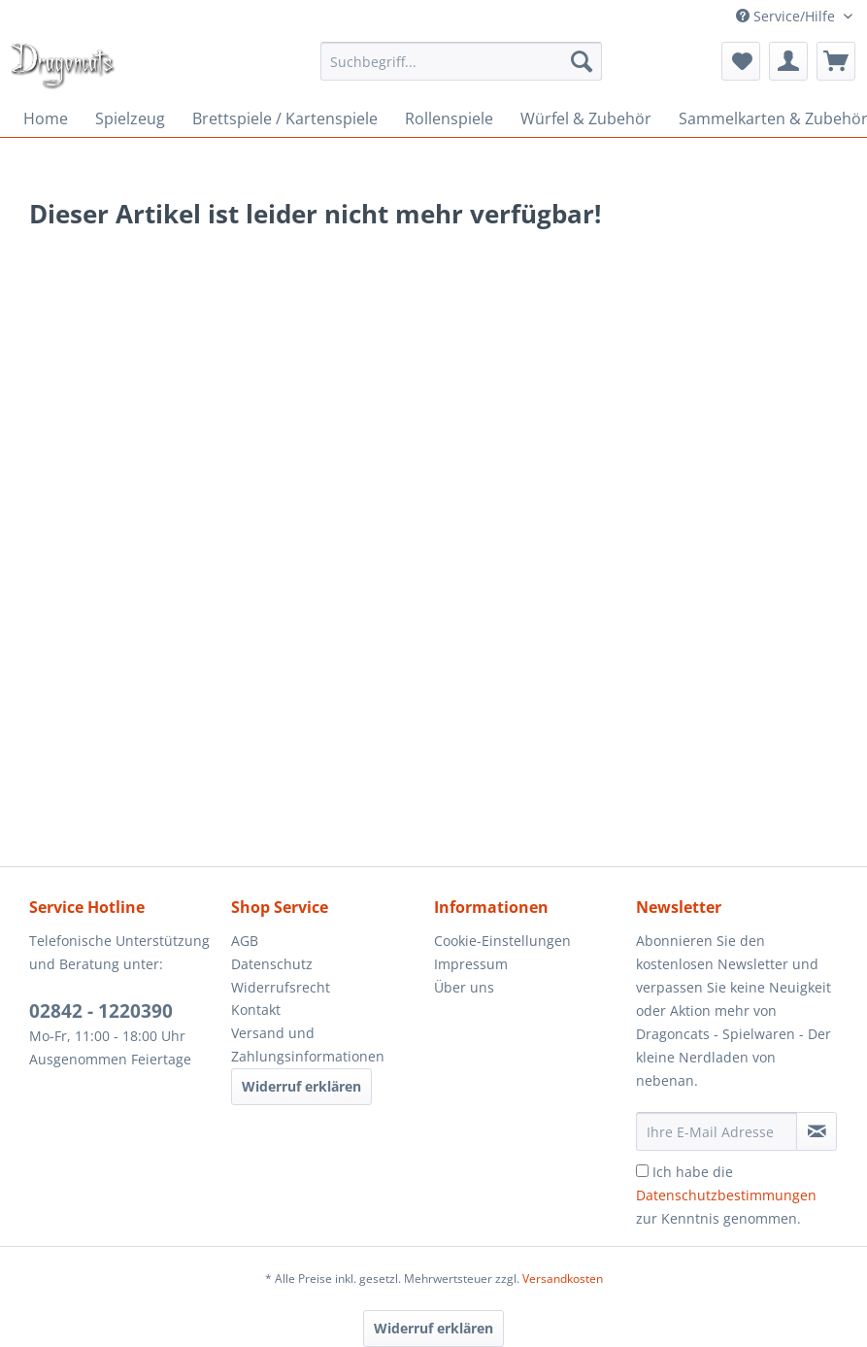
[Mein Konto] (788, 61)
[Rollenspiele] (449, 118)
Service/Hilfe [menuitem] (787, 16)
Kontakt (256, 1009)
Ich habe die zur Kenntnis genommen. (726, 1195)
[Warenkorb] (836, 61)
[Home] (46, 118)
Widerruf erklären (301, 1086)
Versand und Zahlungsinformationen (307, 1044)
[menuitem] (461, 61)
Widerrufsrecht (280, 987)
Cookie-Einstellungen (502, 940)
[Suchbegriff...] (461, 61)
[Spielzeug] (130, 118)
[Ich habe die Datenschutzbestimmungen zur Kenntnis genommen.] (642, 1170)
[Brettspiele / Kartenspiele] (285, 118)
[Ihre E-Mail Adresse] (717, 1131)
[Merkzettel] (740, 61)
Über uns (464, 987)
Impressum (471, 964)
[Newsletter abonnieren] (816, 1131)
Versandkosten (562, 1278)
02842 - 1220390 (101, 1011)
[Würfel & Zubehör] (586, 118)
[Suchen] (581, 61)
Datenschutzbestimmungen (726, 1195)
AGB (244, 940)
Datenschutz (272, 964)
